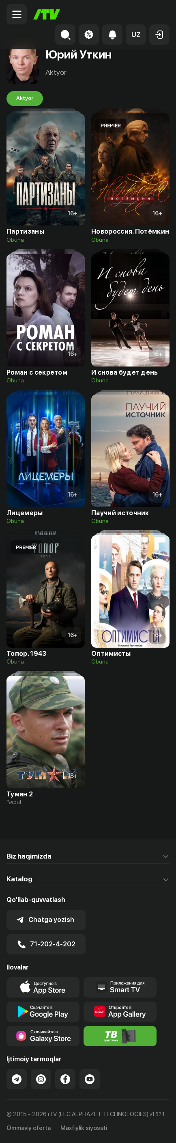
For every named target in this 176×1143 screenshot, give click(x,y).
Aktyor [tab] (24, 98)
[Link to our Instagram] (41, 1079)
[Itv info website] (120, 1036)
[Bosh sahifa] (46, 14)
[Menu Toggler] (16, 14)
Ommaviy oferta (28, 1128)
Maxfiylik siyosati (83, 1128)
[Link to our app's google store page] (42, 1012)
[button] (136, 34)
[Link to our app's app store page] (42, 987)
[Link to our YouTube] (89, 1079)
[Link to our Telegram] (16, 1079)
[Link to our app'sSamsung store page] (42, 1036)
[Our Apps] (120, 987)
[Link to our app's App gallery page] (120, 1012)
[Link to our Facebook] (65, 1079)
